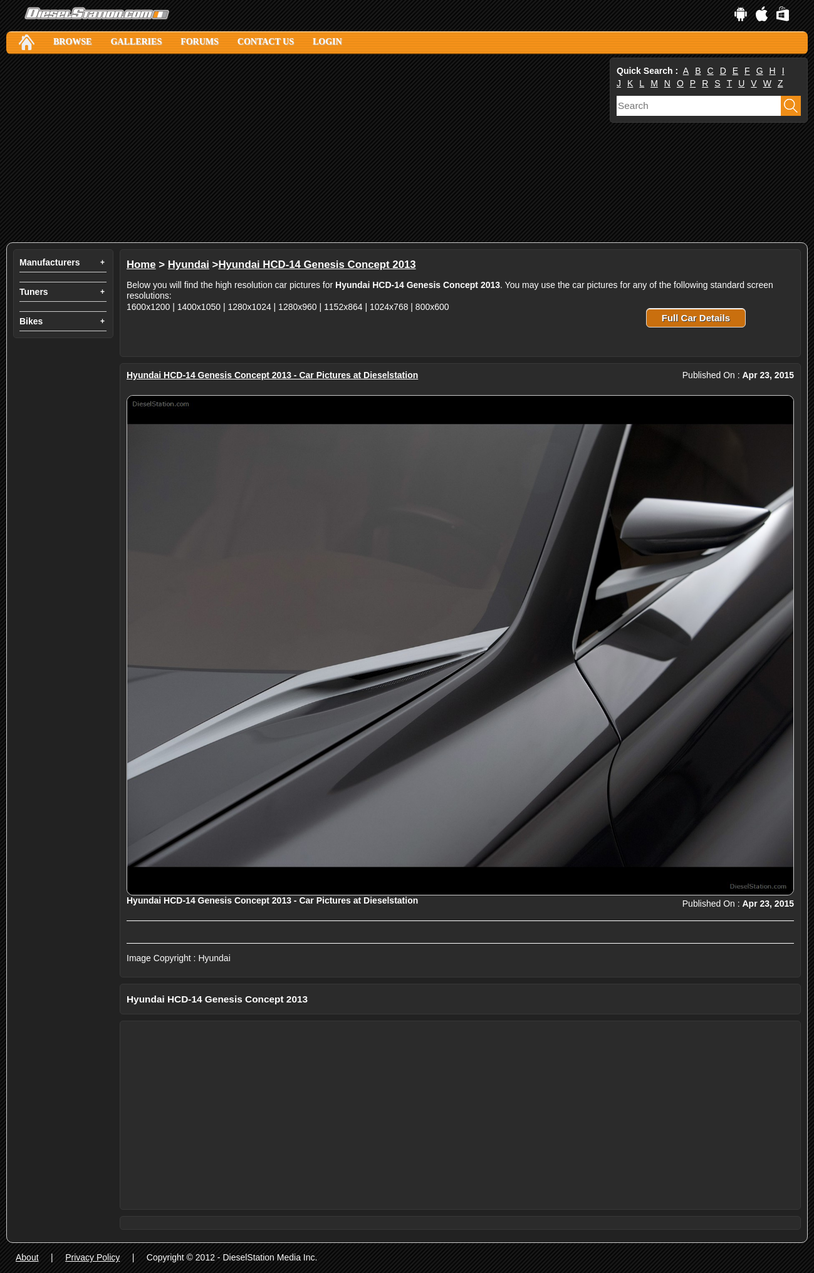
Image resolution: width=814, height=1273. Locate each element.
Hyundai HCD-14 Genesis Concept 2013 (316, 265)
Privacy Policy (92, 1257)
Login (327, 41)
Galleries (136, 41)
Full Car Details (696, 317)
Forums (199, 41)
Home (141, 265)
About (27, 1257)
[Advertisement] (306, 148)
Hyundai (188, 265)
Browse (72, 41)
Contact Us (265, 41)
